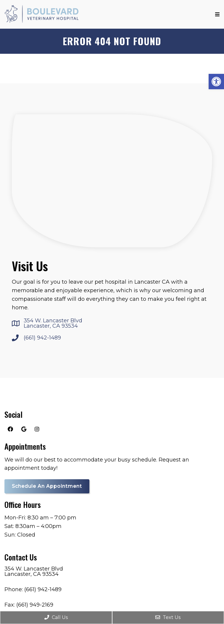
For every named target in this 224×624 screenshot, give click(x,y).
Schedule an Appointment (47, 486)
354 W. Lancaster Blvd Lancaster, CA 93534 (53, 323)
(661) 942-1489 (42, 337)
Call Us (56, 617)
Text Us (168, 617)
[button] (216, 81)
